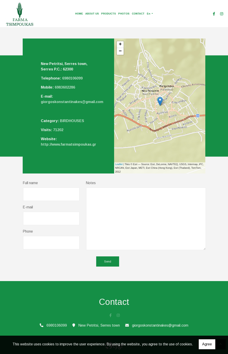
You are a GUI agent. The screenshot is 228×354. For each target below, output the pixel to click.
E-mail (28, 207)
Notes (91, 183)
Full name (30, 183)
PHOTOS (124, 13)
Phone (28, 231)
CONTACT (138, 13)
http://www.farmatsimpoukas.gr (68, 144)
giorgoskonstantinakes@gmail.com (72, 102)
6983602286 (65, 87)
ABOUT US (92, 13)
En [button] (149, 13)
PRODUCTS (108, 13)
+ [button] (120, 44)
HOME (79, 13)
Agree (207, 344)
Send (107, 261)
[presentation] (57, 262)
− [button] (120, 51)
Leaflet (119, 164)
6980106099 (72, 78)
